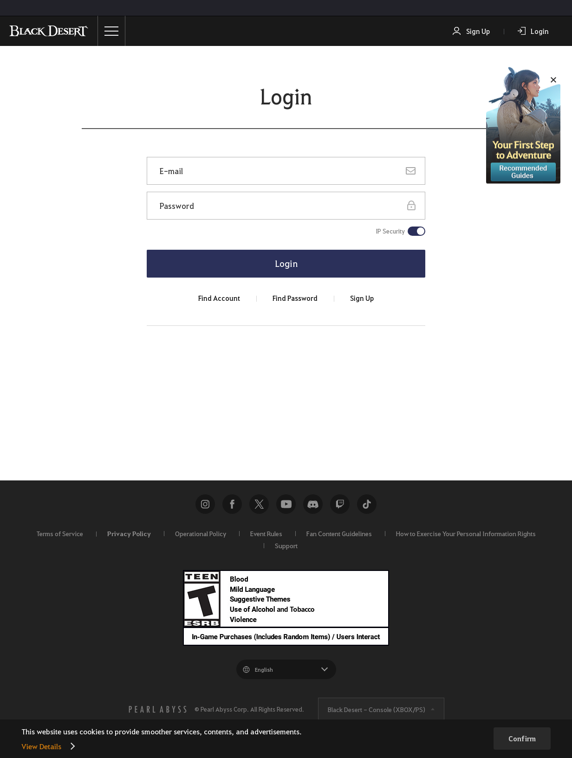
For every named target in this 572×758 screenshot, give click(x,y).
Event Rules (266, 533)
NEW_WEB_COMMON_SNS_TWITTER (259, 504)
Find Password (295, 298)
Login (540, 31)
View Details (41, 746)
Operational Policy (200, 533)
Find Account (219, 298)
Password (177, 205)
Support (286, 545)
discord (313, 504)
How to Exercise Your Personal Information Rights (466, 533)
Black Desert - (376, 709)
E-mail (171, 170)
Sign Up (478, 31)
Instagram (205, 504)
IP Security (390, 231)
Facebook (232, 504)
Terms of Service (60, 533)
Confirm (522, 738)
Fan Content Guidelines (339, 533)
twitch (340, 504)
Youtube (286, 504)
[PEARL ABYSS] (158, 709)
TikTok (367, 504)
